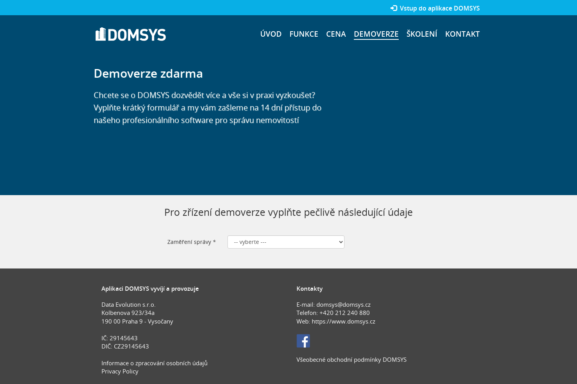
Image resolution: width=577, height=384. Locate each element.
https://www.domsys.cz (343, 321)
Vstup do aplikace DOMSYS (435, 8)
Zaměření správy (191, 241)
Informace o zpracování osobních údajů (154, 363)
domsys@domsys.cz (343, 304)
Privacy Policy (119, 371)
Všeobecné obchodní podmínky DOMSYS (351, 359)
